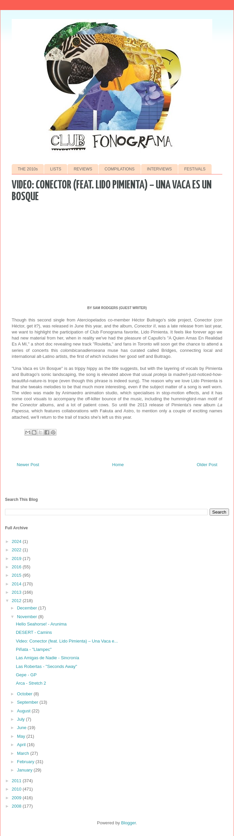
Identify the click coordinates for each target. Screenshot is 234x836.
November (27, 616)
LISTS (55, 169)
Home (118, 464)
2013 (17, 592)
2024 (17, 541)
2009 (17, 797)
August (24, 710)
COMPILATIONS (120, 169)
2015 (17, 575)
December (27, 607)
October (25, 693)
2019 (17, 558)
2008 (17, 806)
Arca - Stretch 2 (31, 683)
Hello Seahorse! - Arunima (41, 623)
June (22, 727)
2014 (17, 583)
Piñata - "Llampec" (33, 649)
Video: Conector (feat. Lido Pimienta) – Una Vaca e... (67, 641)
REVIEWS (83, 169)
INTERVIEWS (159, 169)
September (28, 702)
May (21, 736)
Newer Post (28, 464)
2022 (17, 549)
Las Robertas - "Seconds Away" (46, 666)
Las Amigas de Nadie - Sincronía (47, 657)
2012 (17, 600)
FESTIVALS (195, 169)
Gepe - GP (26, 674)
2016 (17, 566)
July (21, 719)
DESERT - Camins (34, 632)
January (25, 770)
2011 (17, 780)
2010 (17, 789)
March (23, 753)
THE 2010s (28, 169)
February (26, 761)
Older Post (207, 464)
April (22, 744)
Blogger (128, 822)
